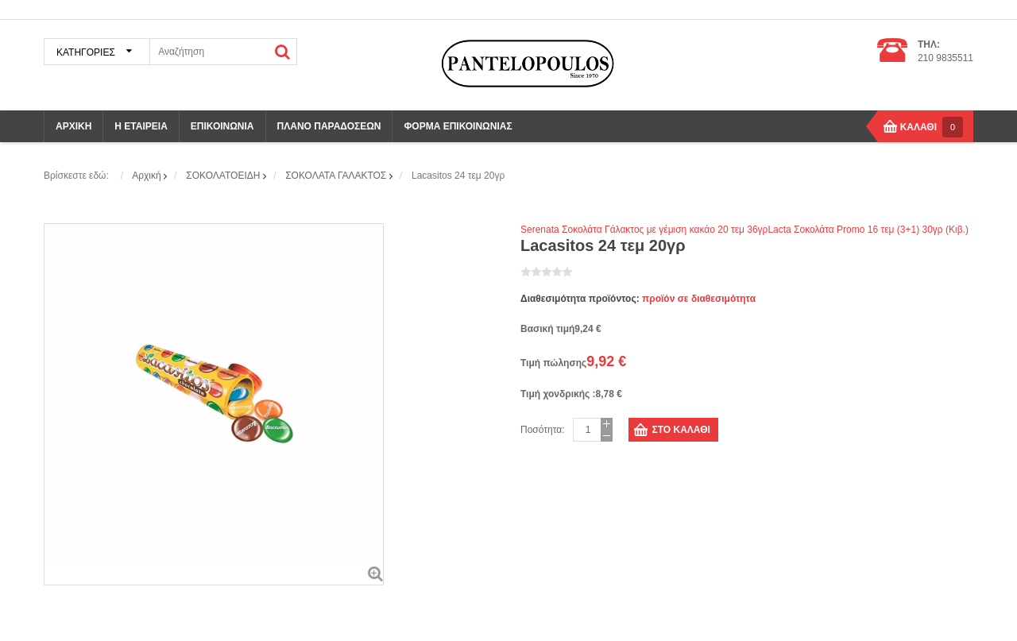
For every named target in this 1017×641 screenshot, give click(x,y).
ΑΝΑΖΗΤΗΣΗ (283, 51)
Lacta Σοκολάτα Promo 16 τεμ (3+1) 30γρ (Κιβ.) (868, 229)
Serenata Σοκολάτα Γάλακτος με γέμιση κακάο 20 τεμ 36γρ (644, 229)
